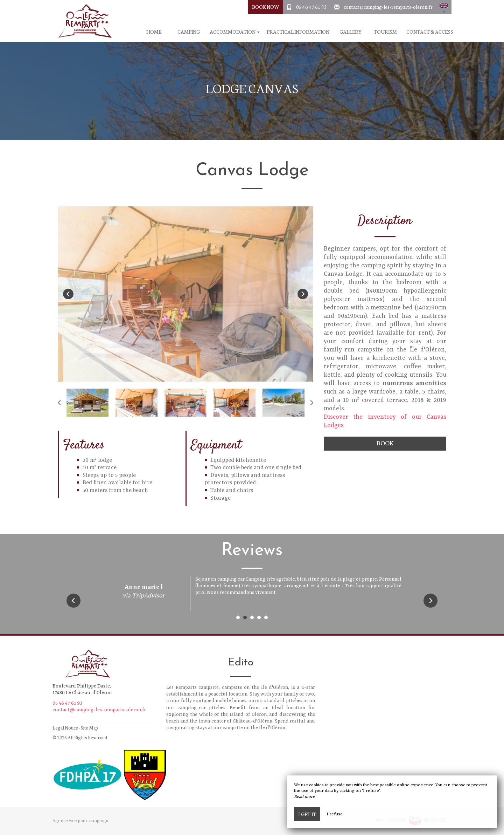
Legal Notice (65, 727)
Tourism (385, 31)
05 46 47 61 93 (311, 6)
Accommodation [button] (235, 31)
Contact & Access (429, 31)
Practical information (298, 31)
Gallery (351, 31)
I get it (307, 813)
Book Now (265, 6)
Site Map (89, 727)
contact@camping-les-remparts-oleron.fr (388, 6)
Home (153, 31)
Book (385, 442)
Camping (188, 31)
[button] (444, 7)
